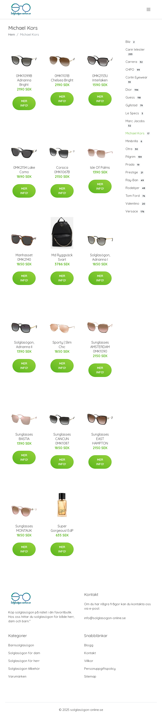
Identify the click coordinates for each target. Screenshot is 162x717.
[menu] (149, 9)
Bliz (130, 42)
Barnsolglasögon (21, 645)
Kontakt (90, 653)
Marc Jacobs (135, 123)
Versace (135, 211)
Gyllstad (135, 105)
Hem (11, 34)
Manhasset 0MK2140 (24, 257)
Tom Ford (136, 196)
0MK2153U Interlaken (100, 78)
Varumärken (17, 676)
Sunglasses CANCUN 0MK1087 (62, 438)
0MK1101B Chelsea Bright (62, 78)
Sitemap (90, 676)
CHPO (133, 70)
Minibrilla (134, 141)
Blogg (88, 645)
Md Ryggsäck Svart (62, 257)
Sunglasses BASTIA (24, 436)
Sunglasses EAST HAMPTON (100, 438)
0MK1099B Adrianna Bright (24, 80)
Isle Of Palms (100, 167)
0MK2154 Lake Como (24, 169)
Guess (134, 97)
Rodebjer (136, 188)
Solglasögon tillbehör (24, 669)
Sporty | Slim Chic (62, 344)
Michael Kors (138, 133)
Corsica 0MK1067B (62, 169)
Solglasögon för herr (24, 661)
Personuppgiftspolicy (100, 669)
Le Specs (135, 113)
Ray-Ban (135, 180)
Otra (132, 149)
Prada (133, 164)
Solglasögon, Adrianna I (100, 257)
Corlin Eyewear (136, 79)
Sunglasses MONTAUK (24, 528)
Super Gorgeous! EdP (62, 528)
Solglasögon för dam (24, 653)
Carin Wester (135, 51)
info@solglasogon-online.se (105, 618)
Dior (132, 90)
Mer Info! (24, 103)
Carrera (134, 62)
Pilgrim (134, 157)
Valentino (136, 203)
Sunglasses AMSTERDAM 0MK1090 (100, 346)
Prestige (135, 172)
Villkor (88, 661)
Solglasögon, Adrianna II (24, 344)
